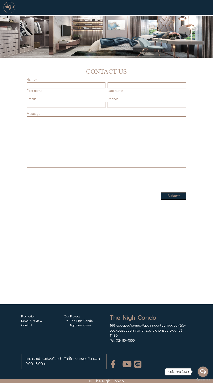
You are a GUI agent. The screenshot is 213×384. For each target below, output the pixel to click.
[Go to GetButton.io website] (203, 379)
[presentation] (106, 181)
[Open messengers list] (203, 372)
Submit (173, 196)
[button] (16, 29)
